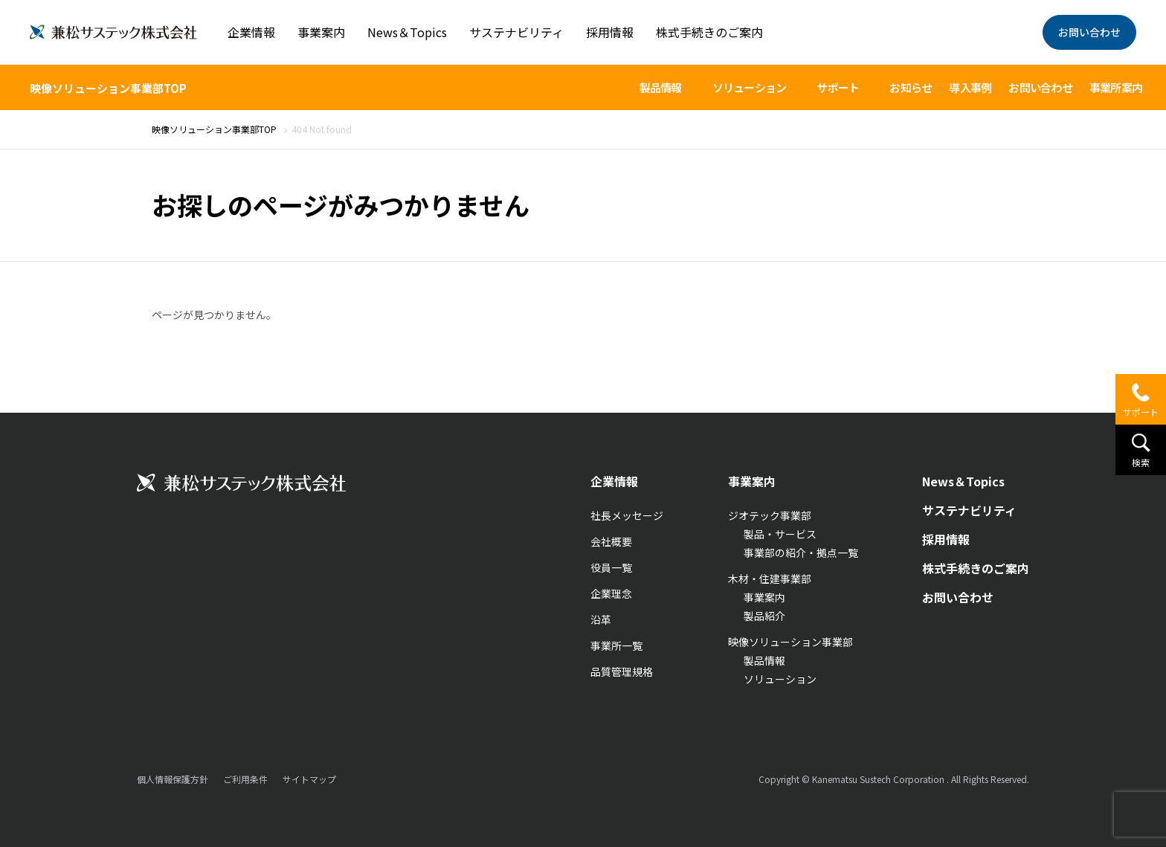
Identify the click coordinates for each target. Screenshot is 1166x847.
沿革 (600, 619)
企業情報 (251, 32)
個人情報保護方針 (172, 779)
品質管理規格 (621, 671)
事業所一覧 (616, 645)
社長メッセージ (626, 515)
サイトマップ (309, 779)
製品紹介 (764, 615)
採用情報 (610, 32)
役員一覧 (611, 567)
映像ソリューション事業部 (790, 641)
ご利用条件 (245, 779)
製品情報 (764, 660)
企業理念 (611, 593)
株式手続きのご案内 (709, 32)
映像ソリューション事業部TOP (108, 88)
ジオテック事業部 (769, 515)
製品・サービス (780, 533)
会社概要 (611, 541)
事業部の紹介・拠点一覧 (801, 552)
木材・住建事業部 (769, 578)
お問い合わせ (1089, 32)
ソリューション (780, 679)
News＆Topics (407, 32)
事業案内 (321, 32)
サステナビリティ (516, 32)
